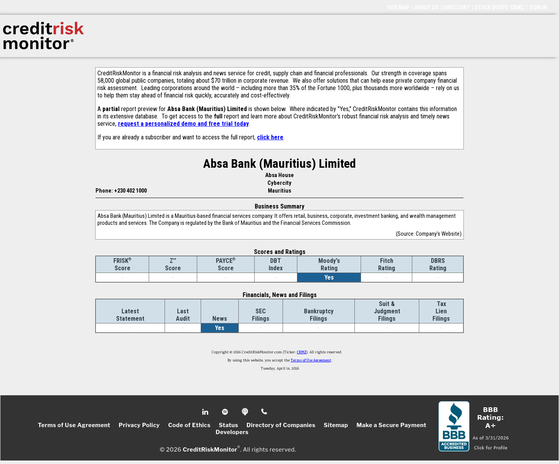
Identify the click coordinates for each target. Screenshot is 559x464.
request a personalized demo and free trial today (183, 123)
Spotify (225, 411)
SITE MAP (398, 7)
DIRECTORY (456, 7)
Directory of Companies (281, 425)
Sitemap (336, 425)
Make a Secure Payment (391, 425)
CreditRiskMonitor (210, 449)
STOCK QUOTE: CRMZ (499, 7)
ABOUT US (426, 7)
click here (270, 137)
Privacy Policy (139, 425)
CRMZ (302, 352)
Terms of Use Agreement (311, 360)
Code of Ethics (189, 425)
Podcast (245, 411)
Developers (232, 432)
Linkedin (206, 411)
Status (228, 425)
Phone (264, 411)
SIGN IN (538, 7)
